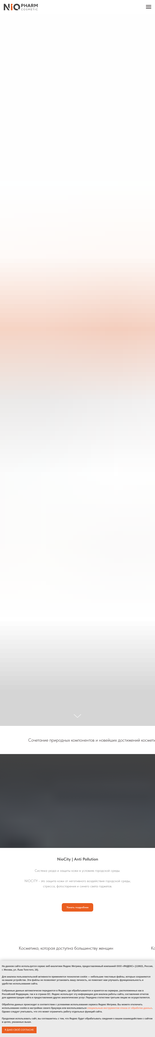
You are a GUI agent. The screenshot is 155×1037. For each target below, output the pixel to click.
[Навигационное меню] (148, 7)
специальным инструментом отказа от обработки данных (119, 1008)
